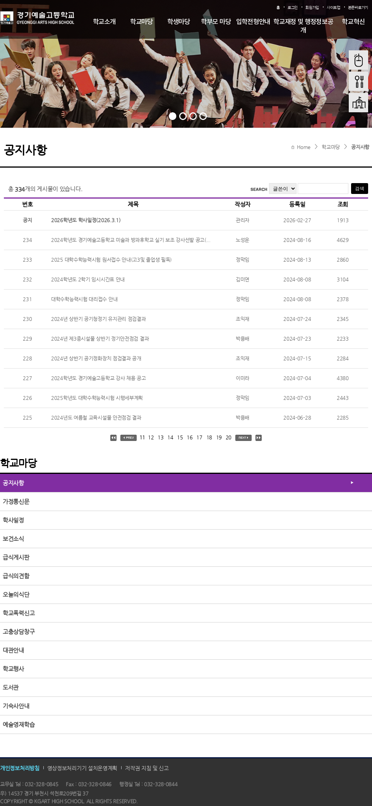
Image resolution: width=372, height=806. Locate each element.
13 (160, 437)
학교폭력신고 (18, 613)
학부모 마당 (216, 22)
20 (228, 437)
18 (209, 437)
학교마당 (141, 22)
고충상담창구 (18, 631)
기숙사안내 (16, 706)
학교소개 (104, 22)
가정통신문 (16, 501)
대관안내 (13, 650)
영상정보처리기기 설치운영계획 (82, 768)
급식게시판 (16, 557)
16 (189, 437)
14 (170, 437)
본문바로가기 (358, 7)
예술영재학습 (18, 724)
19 (219, 437)
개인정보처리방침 (19, 768)
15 (180, 437)
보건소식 (13, 538)
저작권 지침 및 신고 (147, 768)
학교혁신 (353, 22)
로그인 (293, 7)
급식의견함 (16, 576)
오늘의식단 (16, 594)
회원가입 (312, 7)
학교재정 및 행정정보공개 (303, 26)
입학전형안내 (253, 22)
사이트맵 (333, 7)
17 (199, 437)
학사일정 (13, 520)
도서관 (11, 687)
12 (151, 437)
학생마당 (178, 22)
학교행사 (13, 668)
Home (303, 147)
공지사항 (360, 147)
